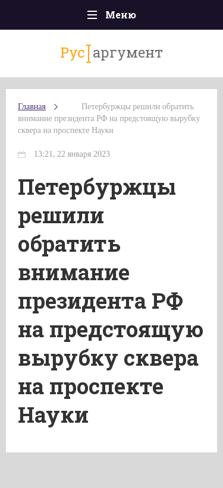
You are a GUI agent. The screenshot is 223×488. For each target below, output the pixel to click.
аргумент (111, 53)
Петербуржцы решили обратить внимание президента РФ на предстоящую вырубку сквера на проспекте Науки (109, 118)
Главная (32, 106)
